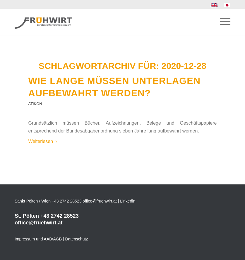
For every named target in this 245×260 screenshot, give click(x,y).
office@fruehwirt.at (100, 201)
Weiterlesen (43, 141)
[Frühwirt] (43, 21)
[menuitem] (214, 5)
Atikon (35, 104)
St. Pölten (27, 216)
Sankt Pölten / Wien (33, 201)
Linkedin (127, 201)
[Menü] (222, 21)
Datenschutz (76, 239)
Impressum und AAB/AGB (38, 239)
